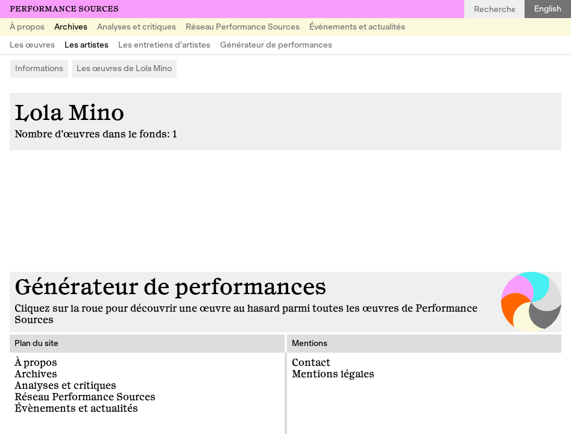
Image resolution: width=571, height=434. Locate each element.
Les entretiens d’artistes (164, 45)
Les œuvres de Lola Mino (124, 68)
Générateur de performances (276, 45)
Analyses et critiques (136, 27)
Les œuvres (32, 45)
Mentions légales (333, 374)
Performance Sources (64, 9)
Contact (311, 363)
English (547, 9)
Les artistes (87, 45)
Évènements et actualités (357, 27)
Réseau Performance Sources (243, 27)
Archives (70, 27)
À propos (27, 27)
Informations (39, 68)
